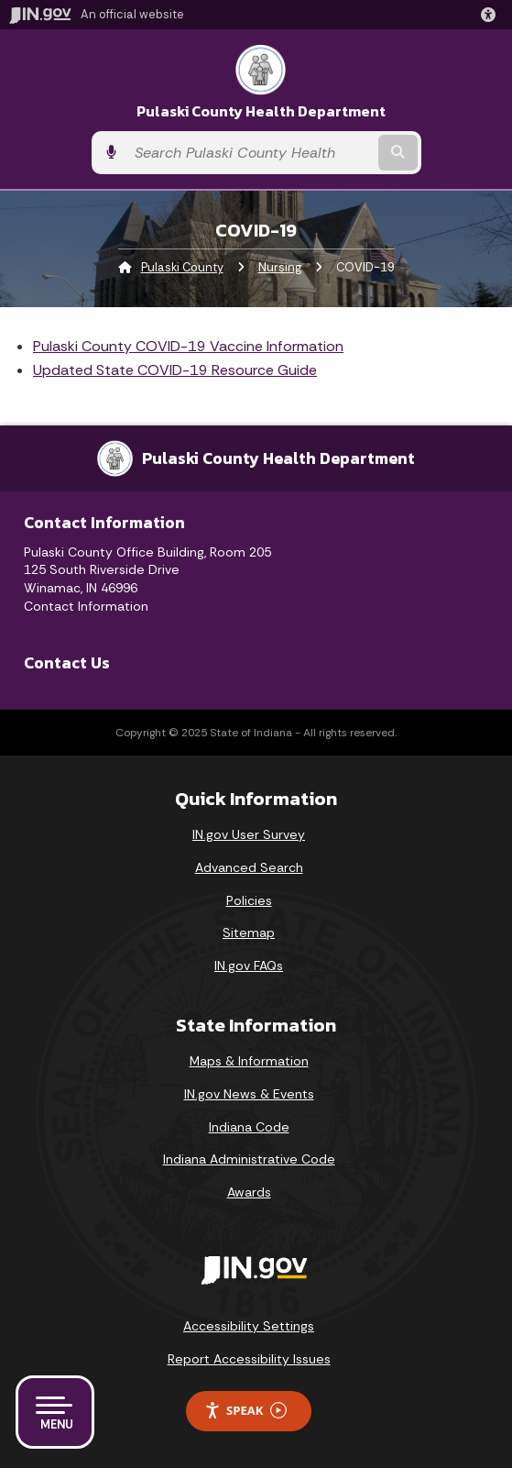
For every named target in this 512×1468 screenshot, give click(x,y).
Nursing (279, 267)
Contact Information (86, 606)
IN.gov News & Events (249, 1094)
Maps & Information (249, 1061)
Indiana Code (249, 1127)
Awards (249, 1192)
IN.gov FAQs (248, 965)
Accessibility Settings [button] (248, 1326)
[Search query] (250, 153)
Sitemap (249, 932)
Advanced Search (249, 867)
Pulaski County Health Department (261, 111)
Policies (249, 900)
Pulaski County (182, 267)
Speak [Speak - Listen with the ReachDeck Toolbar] (245, 1410)
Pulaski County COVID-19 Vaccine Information (188, 346)
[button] (492, 14)
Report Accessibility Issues (249, 1359)
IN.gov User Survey (248, 834)
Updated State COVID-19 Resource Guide (175, 370)
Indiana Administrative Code (249, 1159)
